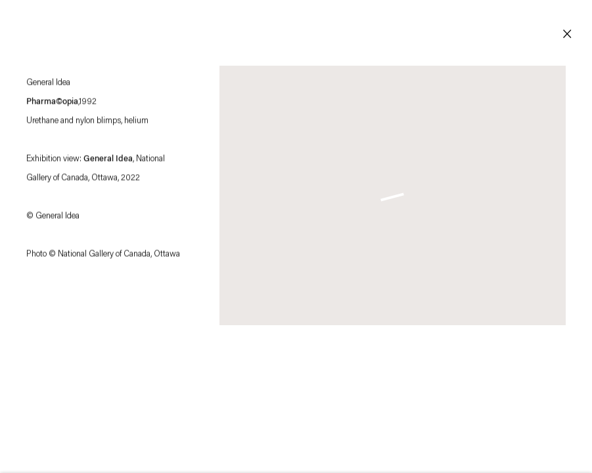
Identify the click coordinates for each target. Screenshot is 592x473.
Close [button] (567, 34)
